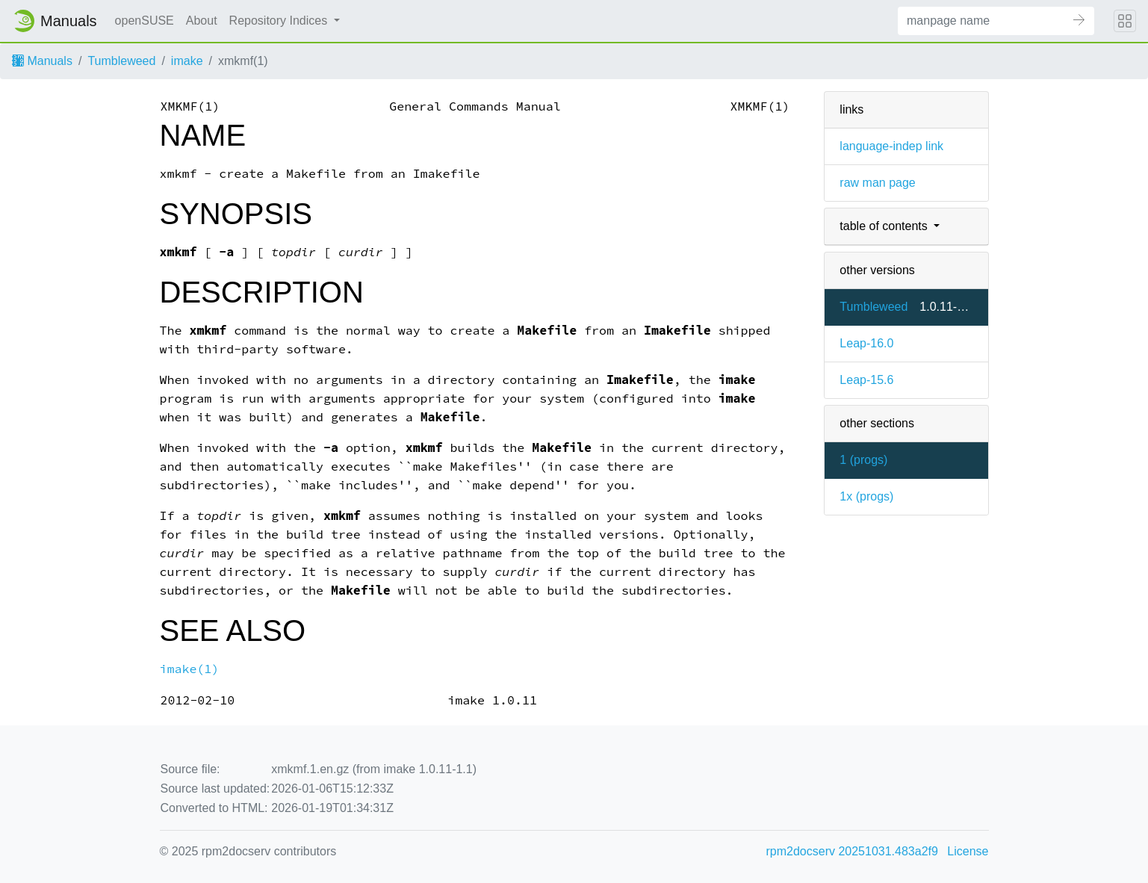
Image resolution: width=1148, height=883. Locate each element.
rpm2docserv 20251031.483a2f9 (852, 851)
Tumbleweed (121, 61)
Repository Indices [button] (280, 20)
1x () (866, 496)
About (201, 20)
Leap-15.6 (866, 380)
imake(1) (190, 669)
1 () (863, 459)
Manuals (42, 61)
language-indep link (891, 146)
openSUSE (144, 20)
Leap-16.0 (866, 343)
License (967, 851)
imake (187, 61)
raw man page (877, 182)
